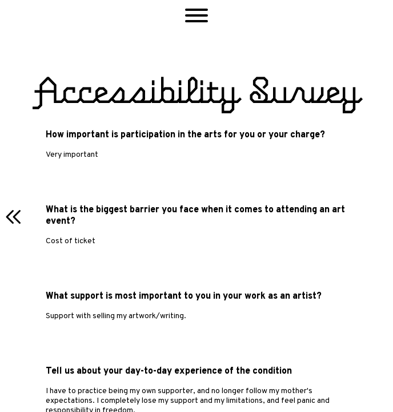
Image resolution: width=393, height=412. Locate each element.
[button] (196, 17)
